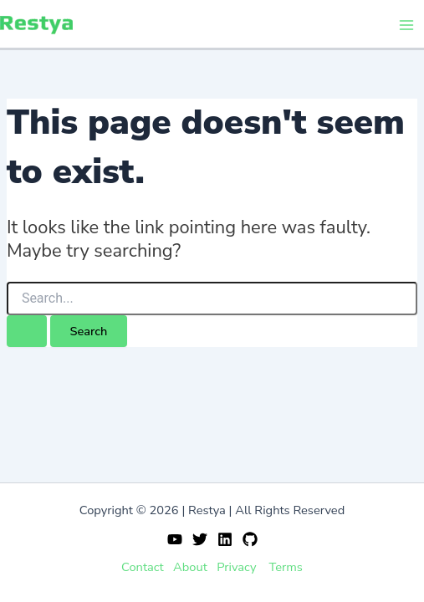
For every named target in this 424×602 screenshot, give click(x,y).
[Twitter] (199, 539)
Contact (142, 567)
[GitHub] (250, 539)
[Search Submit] (27, 331)
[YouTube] (174, 539)
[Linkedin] (224, 539)
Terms (286, 567)
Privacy (236, 567)
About (190, 567)
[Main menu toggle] (406, 25)
